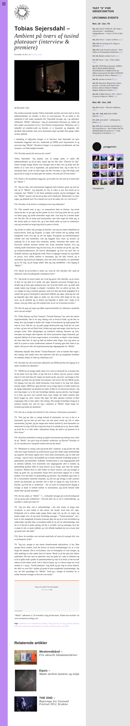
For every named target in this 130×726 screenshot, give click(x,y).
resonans (44, 626)
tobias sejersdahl (63, 626)
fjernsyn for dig (59, 623)
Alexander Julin (36, 54)
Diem (50, 623)
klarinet (76, 623)
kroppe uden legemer (33, 626)
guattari (69, 623)
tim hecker (52, 626)
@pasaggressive (98, 188)
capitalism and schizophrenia (30, 623)
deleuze (44, 623)
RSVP (94, 36)
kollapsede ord (19, 626)
